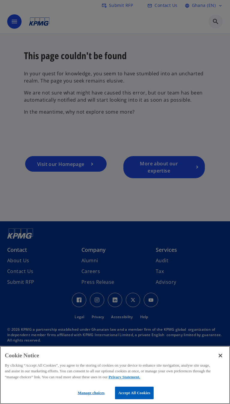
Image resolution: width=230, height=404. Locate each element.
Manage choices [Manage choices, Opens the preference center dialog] (91, 393)
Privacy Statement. (124, 377)
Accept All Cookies (134, 393)
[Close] (220, 355)
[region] (115, 375)
